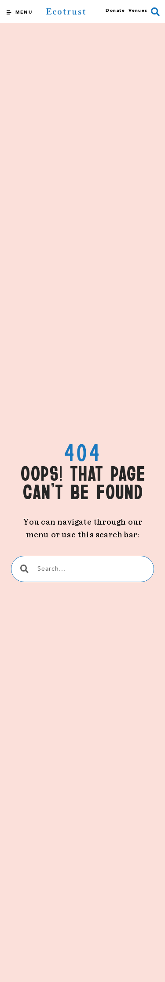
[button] (155, 12)
